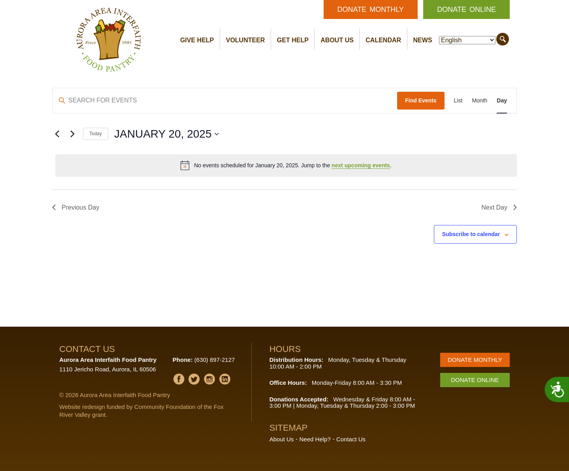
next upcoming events (361, 165)
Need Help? (315, 439)
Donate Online (466, 9)
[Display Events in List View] (458, 100)
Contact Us (351, 439)
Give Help (197, 40)
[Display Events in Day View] (502, 100)
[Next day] (72, 134)
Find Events (420, 100)
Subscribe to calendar (471, 234)
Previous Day (75, 207)
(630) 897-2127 (214, 359)
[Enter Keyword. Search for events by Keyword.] (225, 100)
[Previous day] (57, 134)
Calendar (383, 40)
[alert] (286, 165)
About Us (337, 40)
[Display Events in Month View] (479, 100)
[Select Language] (467, 40)
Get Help (293, 40)
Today (95, 133)
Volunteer (245, 40)
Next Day (499, 207)
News (422, 40)
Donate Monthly (370, 9)
